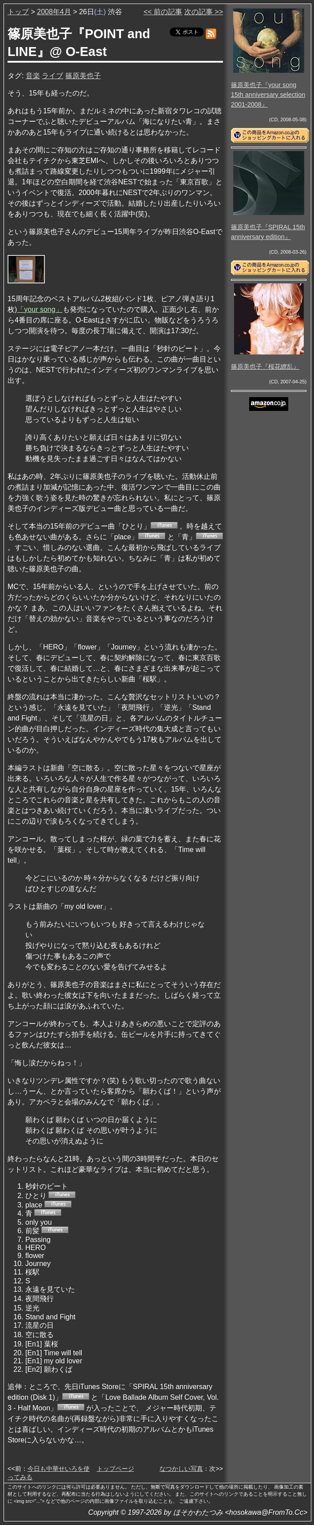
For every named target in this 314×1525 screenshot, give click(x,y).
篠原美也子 (83, 76)
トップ (18, 12)
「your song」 (39, 309)
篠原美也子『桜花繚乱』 (265, 366)
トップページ (115, 1468)
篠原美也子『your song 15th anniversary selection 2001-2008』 (268, 94)
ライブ (52, 76)
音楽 (33, 76)
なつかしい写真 (181, 1468)
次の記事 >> (203, 12)
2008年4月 (54, 12)
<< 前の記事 (162, 12)
